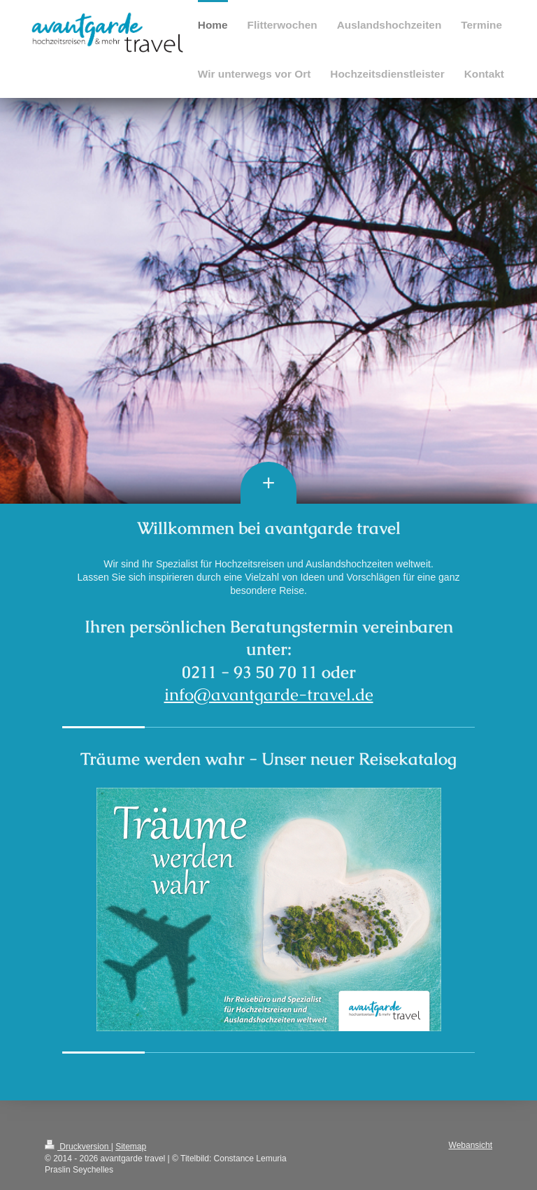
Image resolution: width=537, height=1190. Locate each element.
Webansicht (470, 1145)
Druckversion (78, 1147)
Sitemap (130, 1147)
